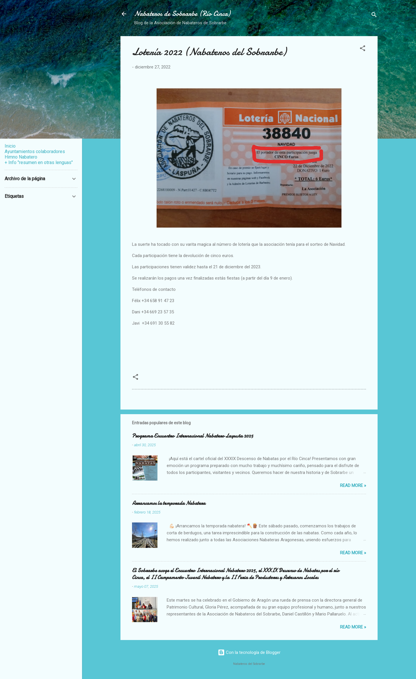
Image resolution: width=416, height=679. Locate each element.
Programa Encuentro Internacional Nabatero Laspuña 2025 (192, 436)
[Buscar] (374, 16)
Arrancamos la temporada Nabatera (168, 503)
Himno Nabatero (21, 157)
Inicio (10, 146)
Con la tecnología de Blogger (249, 652)
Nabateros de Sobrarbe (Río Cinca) (182, 13)
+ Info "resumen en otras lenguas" (39, 162)
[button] (362, 49)
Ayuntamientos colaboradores (35, 151)
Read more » (353, 485)
